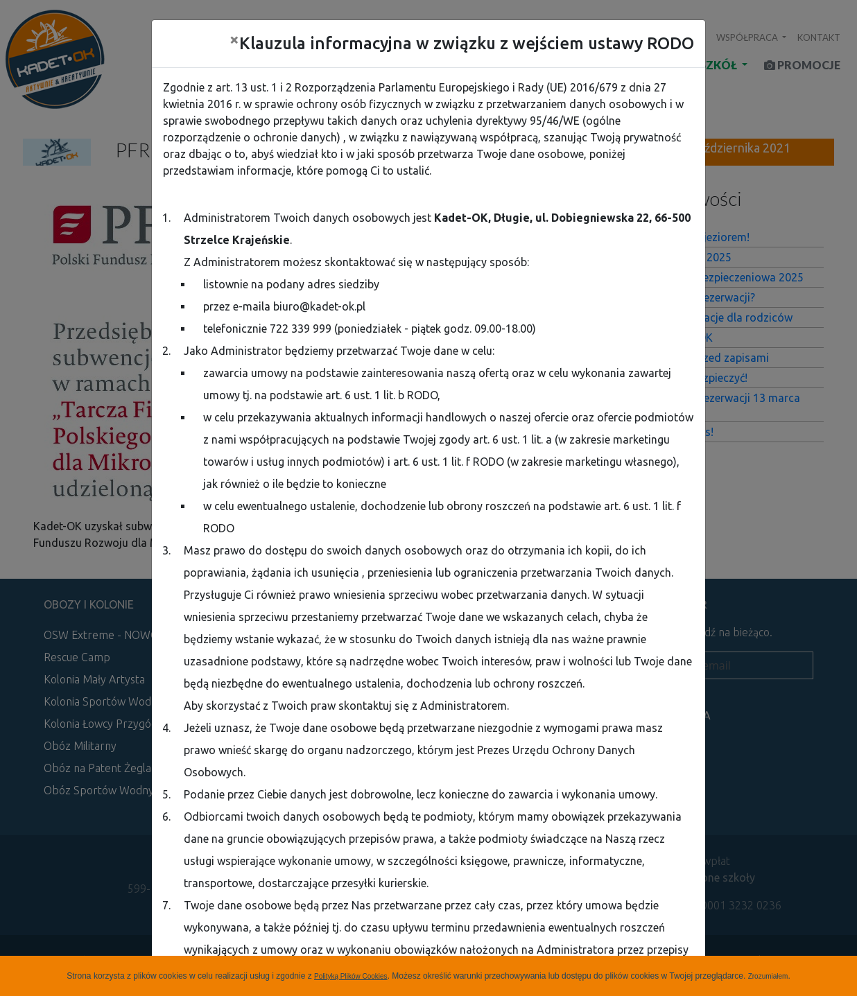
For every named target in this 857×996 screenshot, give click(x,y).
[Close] (234, 39)
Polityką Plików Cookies (351, 976)
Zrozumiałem (768, 976)
